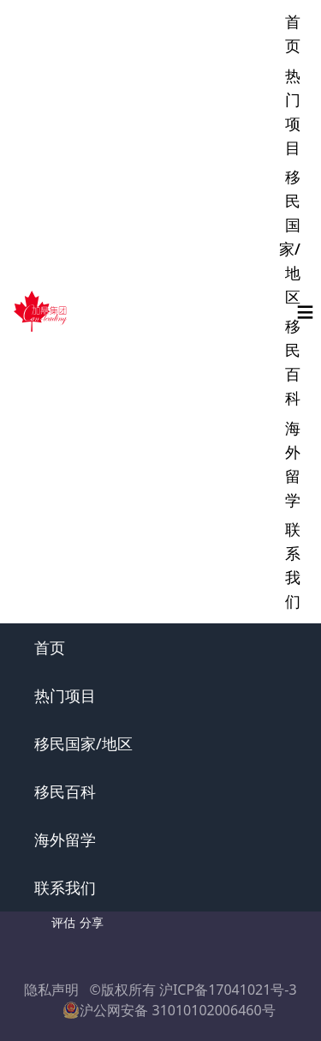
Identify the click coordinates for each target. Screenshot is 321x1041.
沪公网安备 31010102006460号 (168, 1010)
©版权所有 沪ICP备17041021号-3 (192, 989)
